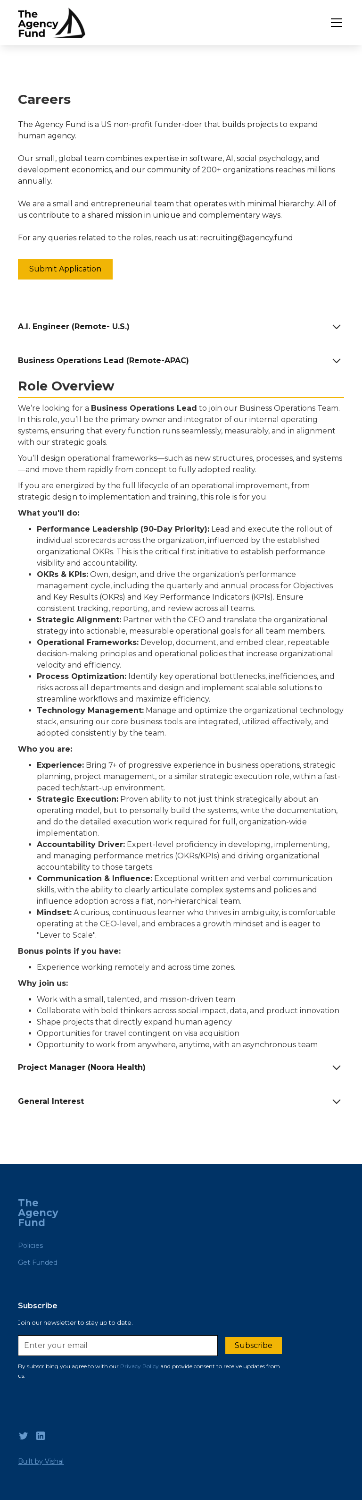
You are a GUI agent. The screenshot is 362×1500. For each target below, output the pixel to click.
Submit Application (65, 268)
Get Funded (38, 1262)
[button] (334, 22)
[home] (51, 23)
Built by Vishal (41, 1461)
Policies (30, 1245)
